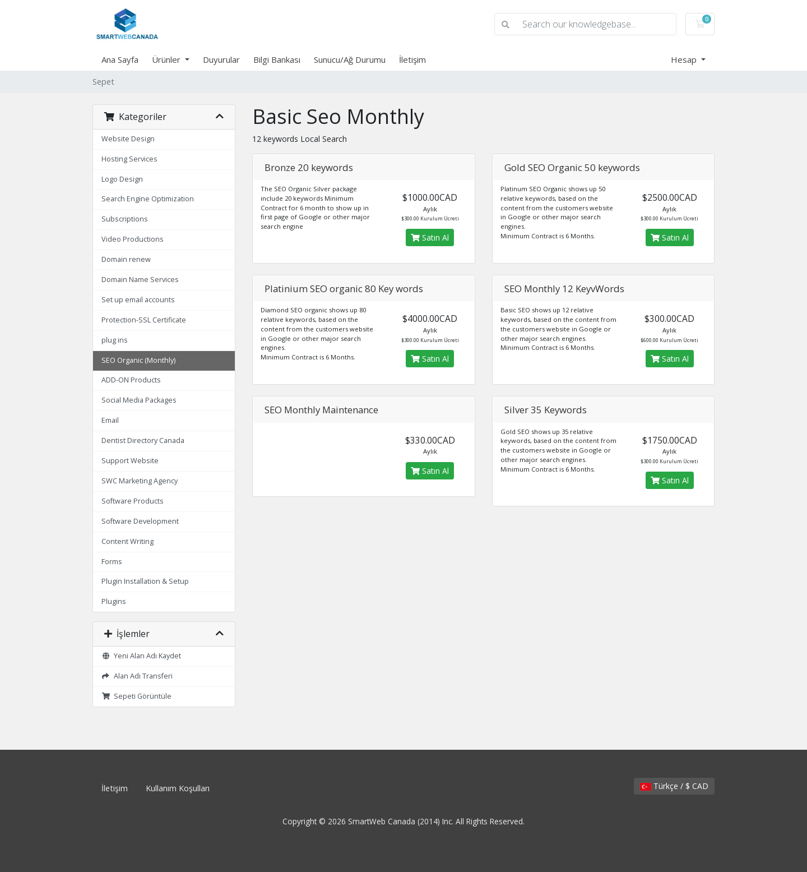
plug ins (114, 340)
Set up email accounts (138, 299)
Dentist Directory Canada (142, 440)
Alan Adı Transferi (137, 676)
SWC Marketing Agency (139, 481)
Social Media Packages (139, 400)
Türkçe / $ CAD (674, 786)
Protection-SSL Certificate (143, 320)
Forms (111, 561)
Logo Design (122, 179)
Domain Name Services (140, 279)
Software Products (132, 501)
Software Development (140, 521)
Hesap (685, 59)
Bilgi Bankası (276, 59)
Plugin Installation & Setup (145, 581)
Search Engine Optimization (147, 199)
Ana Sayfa (119, 59)
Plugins (113, 601)
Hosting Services (129, 159)
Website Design (128, 139)
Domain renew (126, 259)
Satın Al (430, 237)
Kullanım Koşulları (178, 788)
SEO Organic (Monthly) (138, 360)
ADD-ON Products (131, 380)
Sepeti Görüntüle (136, 696)
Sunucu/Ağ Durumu (350, 59)
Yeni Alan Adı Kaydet (141, 656)
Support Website (130, 460)
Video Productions (132, 239)
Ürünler (167, 59)
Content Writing (127, 541)
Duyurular (221, 59)
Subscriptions (124, 219)
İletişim (412, 59)
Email (110, 420)
